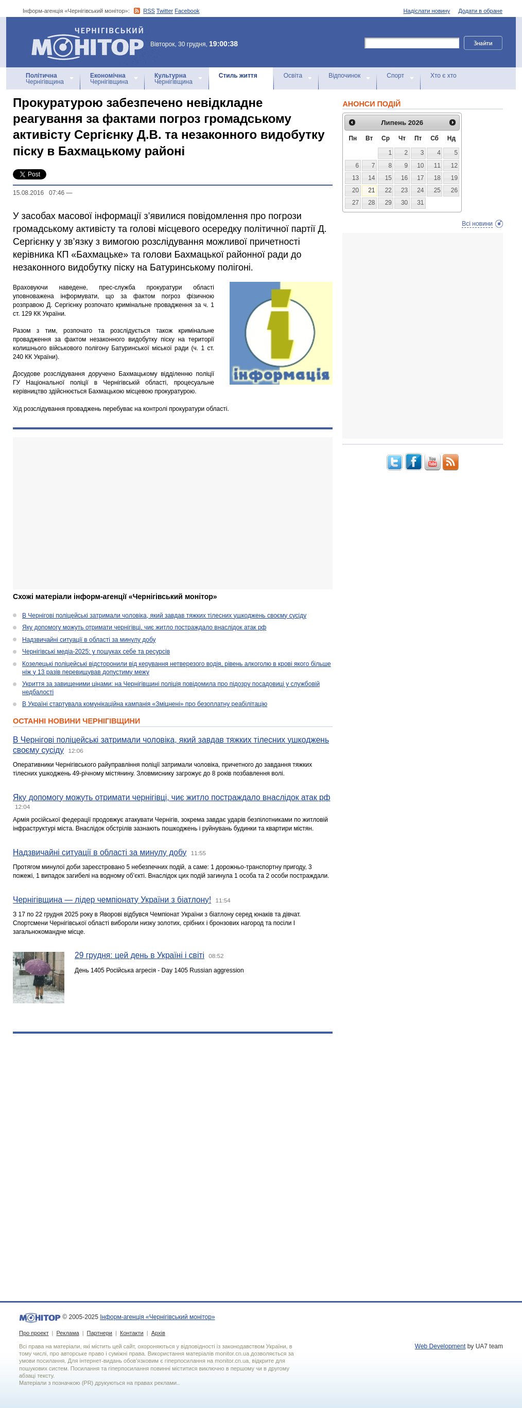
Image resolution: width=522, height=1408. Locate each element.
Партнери (99, 1333)
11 (437, 165)
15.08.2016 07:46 (38, 192)
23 (404, 190)
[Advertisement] (166, 513)
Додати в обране (480, 11)
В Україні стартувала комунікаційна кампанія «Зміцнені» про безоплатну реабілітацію (144, 704)
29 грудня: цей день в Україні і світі (139, 955)
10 (420, 165)
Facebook (187, 11)
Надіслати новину (427, 11)
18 (437, 178)
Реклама (67, 1333)
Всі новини (477, 223)
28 (371, 202)
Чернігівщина (45, 78)
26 (454, 190)
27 (355, 202)
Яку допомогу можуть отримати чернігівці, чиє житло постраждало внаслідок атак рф (144, 627)
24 (420, 190)
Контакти (132, 1333)
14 (371, 178)
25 (437, 190)
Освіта (293, 75)
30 (404, 202)
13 (355, 178)
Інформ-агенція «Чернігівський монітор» (91, 42)
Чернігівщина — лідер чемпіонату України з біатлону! (112, 899)
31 (420, 202)
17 (420, 178)
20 (355, 190)
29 (388, 202)
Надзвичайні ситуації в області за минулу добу (89, 639)
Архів (158, 1333)
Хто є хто (443, 75)
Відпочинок (344, 75)
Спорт (395, 75)
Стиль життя (238, 75)
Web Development (440, 1346)
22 (388, 190)
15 (388, 178)
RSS (149, 11)
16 (404, 178)
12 (454, 165)
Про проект (33, 1333)
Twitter (164, 11)
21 (371, 190)
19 (454, 178)
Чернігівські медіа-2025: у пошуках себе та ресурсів (96, 651)
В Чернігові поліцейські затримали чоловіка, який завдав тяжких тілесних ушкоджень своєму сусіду (164, 615)
